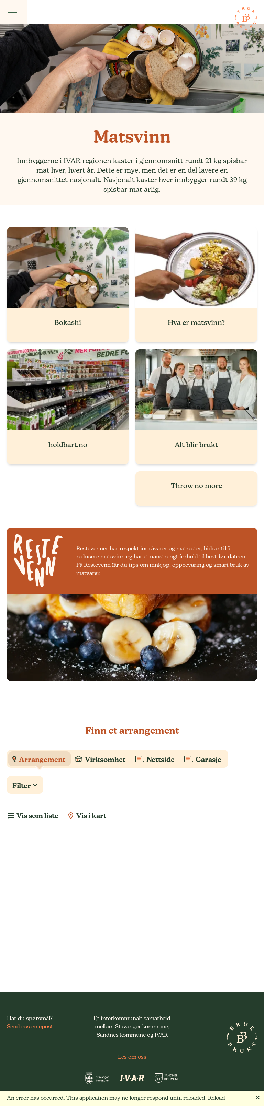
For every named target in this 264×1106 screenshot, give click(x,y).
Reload (216, 1098)
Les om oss (132, 1057)
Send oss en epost (30, 1026)
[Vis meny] (13, 12)
